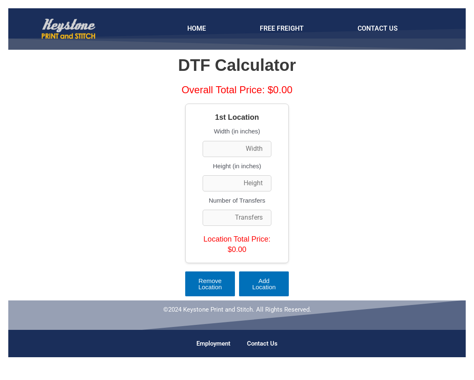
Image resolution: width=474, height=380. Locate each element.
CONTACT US (378, 28)
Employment (213, 343)
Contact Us (262, 343)
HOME (196, 28)
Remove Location (210, 283)
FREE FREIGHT (282, 28)
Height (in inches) (237, 165)
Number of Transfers (237, 200)
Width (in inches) (237, 131)
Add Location (264, 283)
